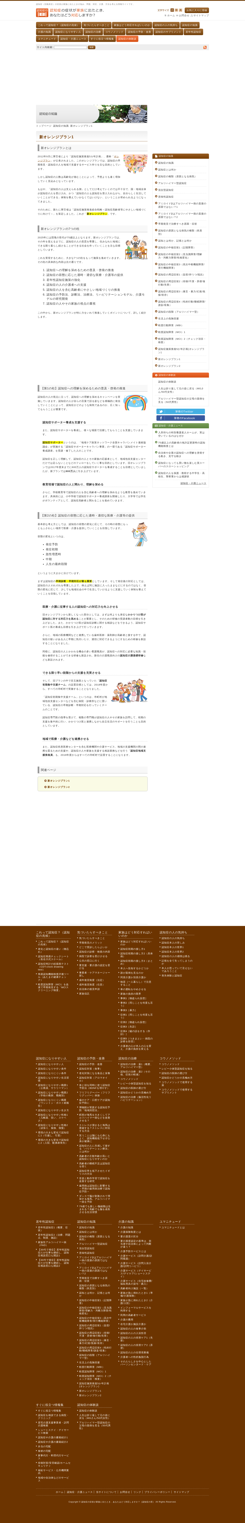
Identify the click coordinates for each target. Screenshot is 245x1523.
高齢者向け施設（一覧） (134, 1288)
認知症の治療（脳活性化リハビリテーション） (135, 1098)
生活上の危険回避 (168, 318)
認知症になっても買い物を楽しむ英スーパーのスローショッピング (181, 465)
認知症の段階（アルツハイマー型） (179, 311)
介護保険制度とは (130, 1232)
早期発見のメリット (90, 942)
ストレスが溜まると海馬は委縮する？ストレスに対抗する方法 (94, 1128)
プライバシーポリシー (157, 1492)
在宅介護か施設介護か (133, 1324)
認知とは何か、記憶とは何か (175, 240)
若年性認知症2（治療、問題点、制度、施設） (54, 1236)
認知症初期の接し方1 (132, 949)
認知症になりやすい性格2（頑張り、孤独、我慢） (53, 1126)
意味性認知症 (166, 196)
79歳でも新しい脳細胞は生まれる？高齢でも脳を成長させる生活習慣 (95, 1209)
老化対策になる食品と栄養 (94, 1073)
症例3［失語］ (128, 1026)
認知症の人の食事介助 (133, 1328)
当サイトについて (106, 1492)
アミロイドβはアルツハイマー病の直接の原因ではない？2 (182, 215)
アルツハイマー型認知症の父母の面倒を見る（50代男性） (181, 400)
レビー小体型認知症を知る (135, 1083)
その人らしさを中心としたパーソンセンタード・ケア (135, 1363)
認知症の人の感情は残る (176, 956)
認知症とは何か (167, 169)
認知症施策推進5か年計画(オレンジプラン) (181, 351)
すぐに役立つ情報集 (102, 38)
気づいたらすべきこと (97, 25)
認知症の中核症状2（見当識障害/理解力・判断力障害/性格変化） (180, 256)
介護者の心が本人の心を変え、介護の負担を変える (135, 1047)
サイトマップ (201, 15)
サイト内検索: (45, 47)
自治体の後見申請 (89, 989)
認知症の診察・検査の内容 (94, 951)
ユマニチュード (47, 38)
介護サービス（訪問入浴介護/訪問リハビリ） (135, 1264)
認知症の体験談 (127, 38)
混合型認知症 (166, 190)
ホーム (171, 15)
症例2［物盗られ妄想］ (134, 1022)
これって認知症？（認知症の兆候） (58, 25)
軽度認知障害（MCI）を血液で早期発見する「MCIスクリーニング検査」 (53, 987)
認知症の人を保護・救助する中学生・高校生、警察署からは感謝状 (181, 475)
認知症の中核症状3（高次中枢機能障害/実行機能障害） (181, 266)
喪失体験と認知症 (172, 975)
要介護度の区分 (129, 1236)
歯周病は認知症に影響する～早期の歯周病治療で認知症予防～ (94, 1188)
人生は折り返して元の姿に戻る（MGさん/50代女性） (181, 390)
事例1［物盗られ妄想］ (134, 998)
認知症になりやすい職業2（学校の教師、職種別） (53, 1094)
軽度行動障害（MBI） (171, 325)
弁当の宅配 (44, 1446)
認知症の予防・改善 (139, 31)
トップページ (44, 125)
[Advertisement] (122, 75)
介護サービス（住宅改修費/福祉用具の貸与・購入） (136, 1282)
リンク (137, 1492)
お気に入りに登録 (196, 10)
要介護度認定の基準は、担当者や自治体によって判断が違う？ (135, 1244)
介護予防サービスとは (133, 1251)
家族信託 (84, 993)
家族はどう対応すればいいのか (132, 25)
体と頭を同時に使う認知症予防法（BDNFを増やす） (94, 1086)
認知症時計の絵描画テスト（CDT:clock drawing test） (53, 966)
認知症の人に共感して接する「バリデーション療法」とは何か (94, 1148)
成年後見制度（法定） (92, 980)
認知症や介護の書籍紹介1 (53, 1437)
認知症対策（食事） (90, 1068)
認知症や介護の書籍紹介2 (53, 1441)
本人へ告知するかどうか (134, 968)
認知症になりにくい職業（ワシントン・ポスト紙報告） (53, 1103)
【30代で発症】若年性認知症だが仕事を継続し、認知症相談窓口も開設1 (53, 1252)
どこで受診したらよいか (93, 947)
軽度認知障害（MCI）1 (171, 332)
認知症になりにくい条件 (52, 1073)
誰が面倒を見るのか (132, 972)
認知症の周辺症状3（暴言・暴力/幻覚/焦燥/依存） (181, 293)
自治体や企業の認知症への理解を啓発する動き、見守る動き (181, 454)
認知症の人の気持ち (166, 25)
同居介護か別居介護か (133, 977)
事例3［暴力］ (128, 1010)
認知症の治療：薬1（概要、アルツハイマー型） (136, 1065)
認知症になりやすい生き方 (53, 1110)
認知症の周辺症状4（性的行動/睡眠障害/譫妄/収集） (181, 303)
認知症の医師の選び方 (133, 1088)
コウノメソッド (114, 31)
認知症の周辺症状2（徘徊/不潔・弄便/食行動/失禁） (181, 283)
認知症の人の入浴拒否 (133, 1333)
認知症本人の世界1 (173, 947)
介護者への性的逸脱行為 (134, 1357)
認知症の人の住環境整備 (134, 1352)
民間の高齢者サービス (133, 1315)
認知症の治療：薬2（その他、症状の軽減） (135, 1073)
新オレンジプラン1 (169, 359)
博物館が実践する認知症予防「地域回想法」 (94, 1109)
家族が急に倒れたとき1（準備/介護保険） (136, 1294)
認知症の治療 (93, 31)
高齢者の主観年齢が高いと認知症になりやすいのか (94, 1157)
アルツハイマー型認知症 (172, 183)
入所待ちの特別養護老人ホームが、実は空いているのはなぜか (181, 434)
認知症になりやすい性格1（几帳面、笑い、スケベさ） (53, 1117)
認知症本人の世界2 (173, 951)
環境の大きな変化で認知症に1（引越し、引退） (53, 1134)
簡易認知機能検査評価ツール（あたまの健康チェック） (53, 977)
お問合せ (184, 15)
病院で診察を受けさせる (93, 956)
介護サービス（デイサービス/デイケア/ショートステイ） (135, 1273)
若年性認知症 (193, 31)
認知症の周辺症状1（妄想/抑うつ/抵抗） (181, 274)
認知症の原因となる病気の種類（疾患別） (180, 232)
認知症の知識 (190, 25)
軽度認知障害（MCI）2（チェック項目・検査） (182, 340)
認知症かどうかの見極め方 (135, 1092)
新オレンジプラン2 (169, 366)
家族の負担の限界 (130, 993)
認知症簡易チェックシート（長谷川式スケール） (53, 958)
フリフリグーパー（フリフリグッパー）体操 (94, 1094)
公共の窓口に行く (89, 960)
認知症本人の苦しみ (173, 942)
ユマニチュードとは (173, 1227)
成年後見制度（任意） (92, 984)
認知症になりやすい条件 (52, 1068)
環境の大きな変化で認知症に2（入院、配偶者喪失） (53, 1141)
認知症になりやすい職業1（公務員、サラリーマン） (53, 1086)
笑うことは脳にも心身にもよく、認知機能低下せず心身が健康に (94, 1138)
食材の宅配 (44, 1451)
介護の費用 (126, 1319)
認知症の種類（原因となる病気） (177, 176)
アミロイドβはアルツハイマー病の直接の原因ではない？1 (182, 205)
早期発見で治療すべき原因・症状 (177, 223)
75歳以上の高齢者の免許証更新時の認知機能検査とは (181, 444)
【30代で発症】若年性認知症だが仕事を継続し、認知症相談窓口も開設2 (53, 1263)
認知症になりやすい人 (68, 31)
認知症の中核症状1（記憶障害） (177, 247)
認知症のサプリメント (168, 31)
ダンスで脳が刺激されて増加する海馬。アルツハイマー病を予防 (94, 1199)
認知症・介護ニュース (73, 38)
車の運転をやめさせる (133, 989)
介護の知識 (44, 31)
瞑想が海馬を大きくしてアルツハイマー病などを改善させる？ (94, 1117)
